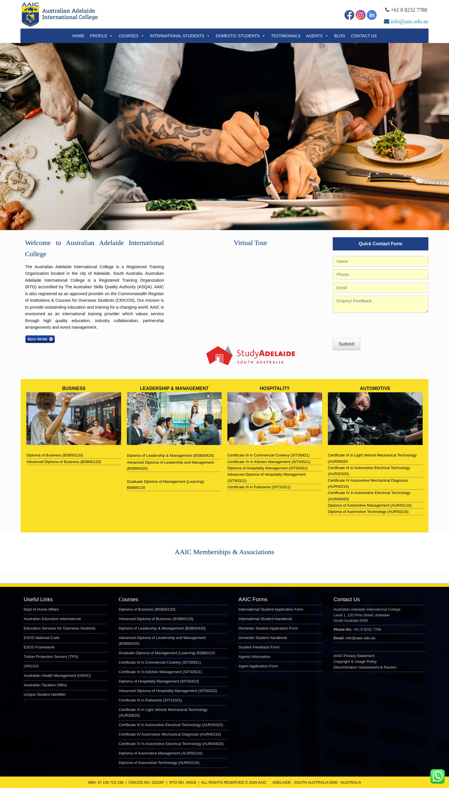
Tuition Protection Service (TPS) (51, 656)
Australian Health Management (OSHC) (57, 675)
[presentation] (376, 325)
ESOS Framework (39, 647)
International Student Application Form (271, 609)
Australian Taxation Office (45, 685)
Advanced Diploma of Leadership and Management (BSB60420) (170, 465)
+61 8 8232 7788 (409, 10)
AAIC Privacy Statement (354, 656)
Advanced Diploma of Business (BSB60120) (63, 462)
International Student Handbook (265, 619)
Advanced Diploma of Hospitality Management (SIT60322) (266, 477)
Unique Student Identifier (45, 694)
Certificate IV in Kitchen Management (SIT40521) (268, 462)
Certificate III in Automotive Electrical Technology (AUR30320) (369, 471)
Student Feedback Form (259, 647)
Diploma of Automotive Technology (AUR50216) (368, 511)
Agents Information (255, 656)
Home (78, 36)
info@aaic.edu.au (409, 21)
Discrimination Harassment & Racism (365, 667)
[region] (224, 136)
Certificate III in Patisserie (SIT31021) (259, 487)
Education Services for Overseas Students (59, 628)
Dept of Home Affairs (41, 609)
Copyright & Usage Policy (355, 661)
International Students (180, 36)
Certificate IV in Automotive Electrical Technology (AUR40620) (369, 496)
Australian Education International (52, 619)
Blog (339, 36)
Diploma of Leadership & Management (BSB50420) (162, 628)
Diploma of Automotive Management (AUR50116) (370, 505)
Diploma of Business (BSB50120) (54, 455)
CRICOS (31, 666)
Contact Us (364, 36)
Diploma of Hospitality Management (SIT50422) (267, 468)
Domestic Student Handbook (263, 638)
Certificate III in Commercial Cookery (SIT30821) (268, 455)
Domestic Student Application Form (268, 628)
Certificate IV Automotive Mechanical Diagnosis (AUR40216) (368, 483)
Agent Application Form (258, 666)
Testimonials (286, 36)
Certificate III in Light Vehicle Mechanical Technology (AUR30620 (372, 458)
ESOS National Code (42, 638)
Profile (101, 36)
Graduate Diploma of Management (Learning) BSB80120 (165, 484)
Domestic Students (240, 36)
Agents (317, 36)
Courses (131, 36)
